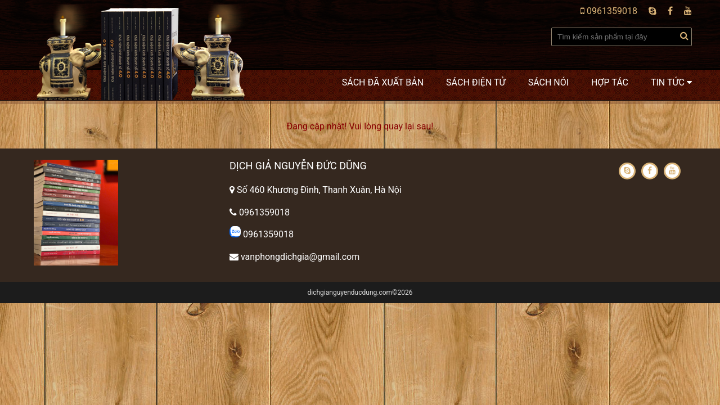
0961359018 (608, 11)
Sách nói (548, 82)
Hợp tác (609, 82)
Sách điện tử (476, 82)
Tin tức (671, 82)
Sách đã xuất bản (383, 82)
